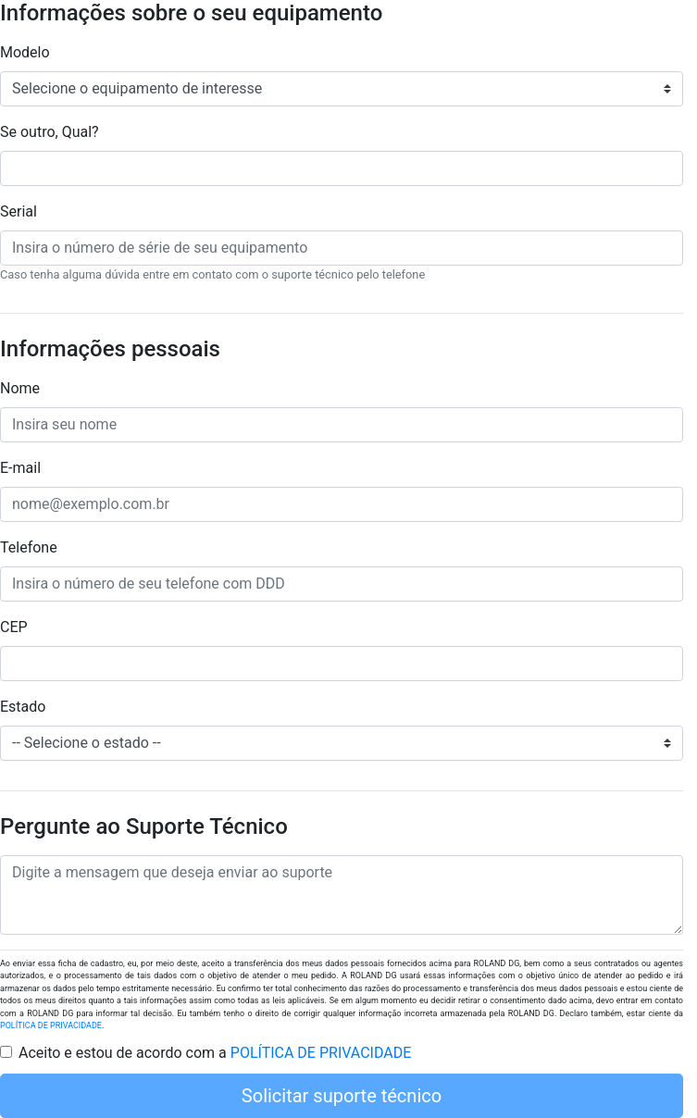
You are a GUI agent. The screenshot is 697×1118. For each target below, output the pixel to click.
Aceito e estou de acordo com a (215, 1053)
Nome (20, 388)
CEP (14, 627)
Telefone (28, 547)
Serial (18, 211)
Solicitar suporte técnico (342, 1096)
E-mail (20, 468)
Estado (22, 706)
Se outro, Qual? (49, 132)
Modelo (25, 52)
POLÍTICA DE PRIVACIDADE (51, 1025)
